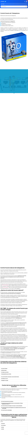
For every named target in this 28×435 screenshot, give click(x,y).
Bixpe (3, 427)
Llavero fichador (4, 368)
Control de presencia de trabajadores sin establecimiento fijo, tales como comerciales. (14, 408)
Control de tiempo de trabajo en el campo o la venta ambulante (12, 405)
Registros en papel (5, 380)
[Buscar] (26, 7)
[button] (14, 368)
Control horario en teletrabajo (7, 410)
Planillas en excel (5, 378)
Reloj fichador (4, 370)
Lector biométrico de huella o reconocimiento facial (10, 376)
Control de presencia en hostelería (7, 401)
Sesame (3, 423)
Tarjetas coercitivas (5, 372)
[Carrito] (26, 2)
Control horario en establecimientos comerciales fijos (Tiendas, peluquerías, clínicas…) (12, 403)
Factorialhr (4, 425)
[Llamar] (24, 1)
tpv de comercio (5, 287)
